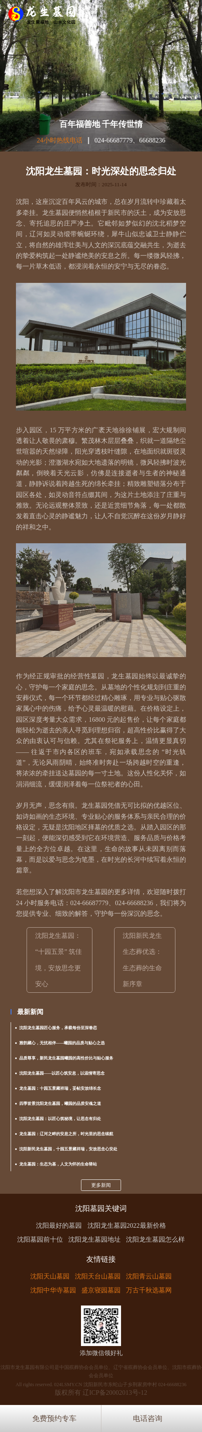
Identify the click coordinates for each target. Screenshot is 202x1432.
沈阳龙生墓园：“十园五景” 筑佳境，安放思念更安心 (58, 960)
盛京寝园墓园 (101, 1290)
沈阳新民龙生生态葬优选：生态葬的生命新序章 (142, 960)
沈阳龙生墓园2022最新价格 (127, 1225)
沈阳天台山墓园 (98, 1276)
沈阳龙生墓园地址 (94, 1239)
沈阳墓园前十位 (40, 1239)
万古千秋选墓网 (149, 1290)
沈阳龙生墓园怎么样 (155, 1239)
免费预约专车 (54, 1418)
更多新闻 (101, 1185)
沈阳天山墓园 (50, 1276)
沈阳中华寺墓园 (53, 1290)
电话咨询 (147, 1418)
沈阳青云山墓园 (149, 1276)
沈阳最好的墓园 (59, 1225)
